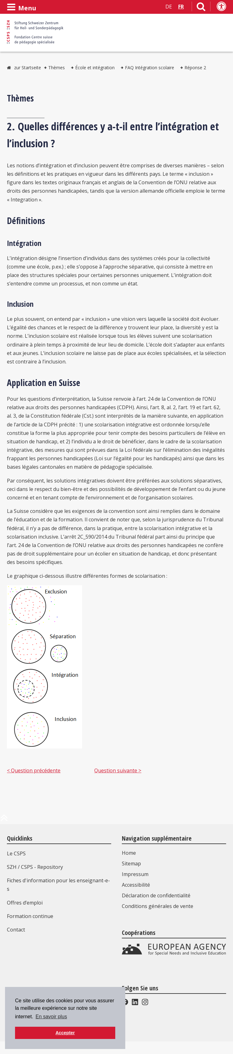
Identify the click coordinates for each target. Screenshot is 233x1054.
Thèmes (56, 67)
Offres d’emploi (25, 902)
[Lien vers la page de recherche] (201, 7)
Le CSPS (16, 853)
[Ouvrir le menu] (21, 7)
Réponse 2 (195, 67)
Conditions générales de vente (157, 906)
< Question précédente (33, 770)
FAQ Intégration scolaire (149, 67)
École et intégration (95, 67)
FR (181, 6)
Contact (16, 929)
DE (168, 6)
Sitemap (131, 863)
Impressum (135, 874)
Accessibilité (136, 884)
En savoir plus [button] (51, 1016)
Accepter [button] (65, 1032)
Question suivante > (117, 770)
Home (129, 852)
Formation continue (30, 916)
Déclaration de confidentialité (156, 895)
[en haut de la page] (4, 820)
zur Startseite (27, 67)
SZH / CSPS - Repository (35, 867)
